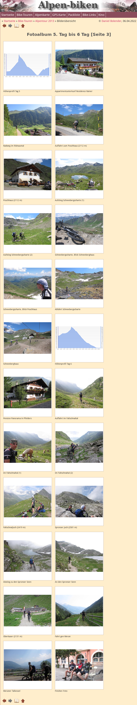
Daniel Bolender (111, 21)
